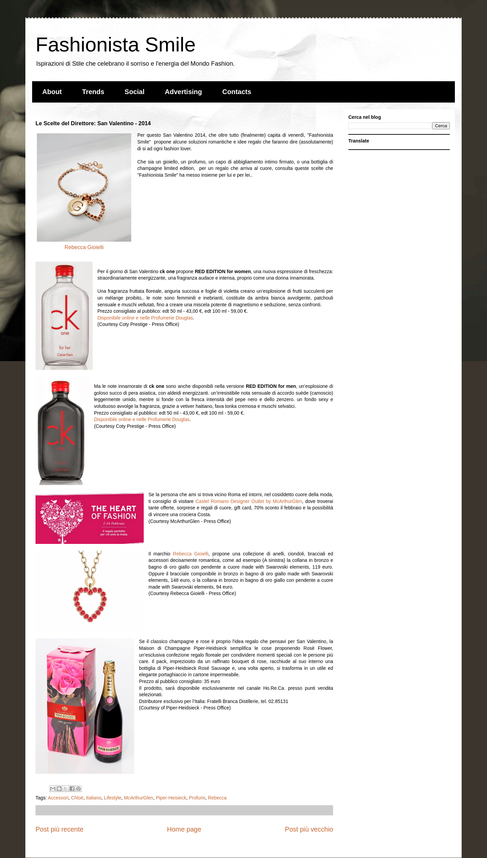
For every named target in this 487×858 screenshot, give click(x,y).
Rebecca (217, 797)
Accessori (58, 797)
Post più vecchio (309, 829)
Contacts (236, 91)
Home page (184, 829)
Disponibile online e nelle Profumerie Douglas (145, 318)
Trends (93, 91)
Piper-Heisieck (171, 797)
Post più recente (60, 829)
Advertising (183, 91)
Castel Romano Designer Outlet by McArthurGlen (248, 501)
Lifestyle (112, 797)
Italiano (93, 797)
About (52, 91)
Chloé (77, 797)
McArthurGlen (138, 797)
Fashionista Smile (116, 44)
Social (134, 91)
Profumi (197, 797)
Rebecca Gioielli (84, 247)
